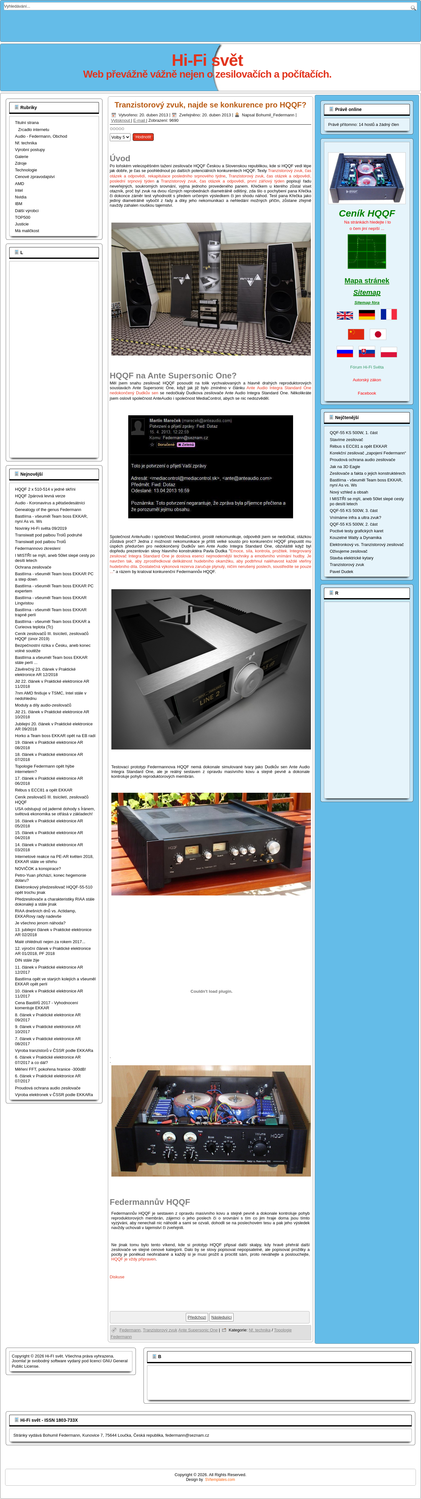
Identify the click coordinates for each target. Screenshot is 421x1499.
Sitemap (367, 292)
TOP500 (22, 217)
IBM (18, 203)
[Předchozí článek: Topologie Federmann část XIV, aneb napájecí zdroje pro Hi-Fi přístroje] (197, 1317)
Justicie (22, 224)
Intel (19, 190)
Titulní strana (27, 122)
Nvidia (20, 197)
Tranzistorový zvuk (160, 1330)
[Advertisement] (210, 24)
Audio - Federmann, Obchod (41, 136)
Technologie (26, 170)
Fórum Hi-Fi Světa (366, 367)
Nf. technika (26, 143)
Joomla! (19, 1360)
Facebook (367, 393)
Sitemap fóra (367, 302)
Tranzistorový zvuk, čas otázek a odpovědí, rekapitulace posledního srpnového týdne (211, 173)
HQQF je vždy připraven (133, 1259)
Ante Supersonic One (198, 1330)
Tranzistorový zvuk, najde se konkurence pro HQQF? (210, 104)
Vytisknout (121, 120)
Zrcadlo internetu (33, 129)
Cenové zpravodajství (35, 176)
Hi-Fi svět (207, 60)
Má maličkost (27, 230)
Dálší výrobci (27, 210)
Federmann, (130, 1330)
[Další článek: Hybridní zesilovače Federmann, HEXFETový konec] (221, 1317)
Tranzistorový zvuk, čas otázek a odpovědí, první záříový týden (222, 181)
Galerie (21, 156)
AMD (19, 183)
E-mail (139, 120)
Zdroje (21, 163)
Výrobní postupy (30, 149)
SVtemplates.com (220, 1479)
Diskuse (117, 1276)
